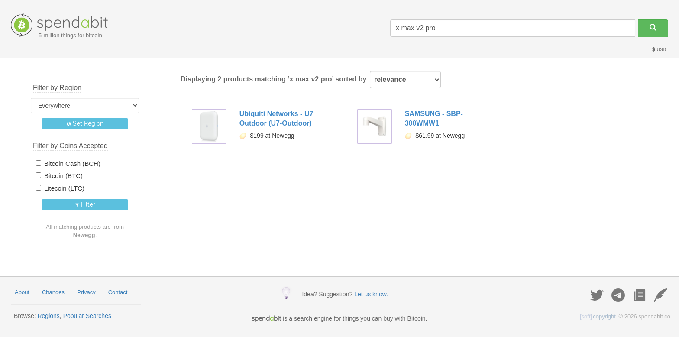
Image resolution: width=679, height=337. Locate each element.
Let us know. (371, 294)
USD (658, 49)
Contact (118, 292)
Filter (85, 204)
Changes (53, 292)
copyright (598, 316)
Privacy (86, 292)
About (22, 292)
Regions (48, 315)
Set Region (85, 123)
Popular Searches (87, 315)
